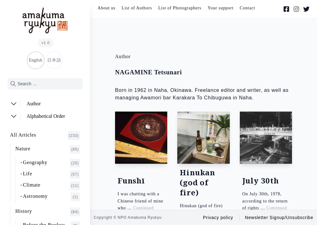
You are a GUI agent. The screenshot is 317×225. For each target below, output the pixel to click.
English (35, 60)
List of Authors (137, 8)
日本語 (54, 60)
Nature (47, 149)
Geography (51, 163)
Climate (51, 185)
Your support (220, 8)
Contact (247, 8)
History (47, 212)
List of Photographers (179, 8)
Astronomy (51, 196)
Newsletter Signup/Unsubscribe (279, 217)
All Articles (45, 135)
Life (51, 174)
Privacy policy (218, 217)
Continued (143, 208)
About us (106, 8)
